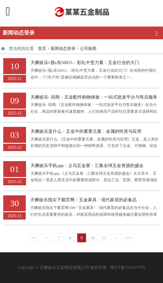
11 (104, 238)
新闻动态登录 (63, 48)
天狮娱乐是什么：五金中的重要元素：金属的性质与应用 (85, 131)
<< (34, 238)
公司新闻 (88, 48)
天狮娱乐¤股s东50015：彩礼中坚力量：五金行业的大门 (84, 62)
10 (93, 238)
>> (128, 238)
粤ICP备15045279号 (128, 267)
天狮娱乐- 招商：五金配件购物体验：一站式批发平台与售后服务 (93, 96)
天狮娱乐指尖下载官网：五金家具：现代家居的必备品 (83, 199)
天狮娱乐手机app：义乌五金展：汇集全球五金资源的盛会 (86, 165)
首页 (42, 48)
